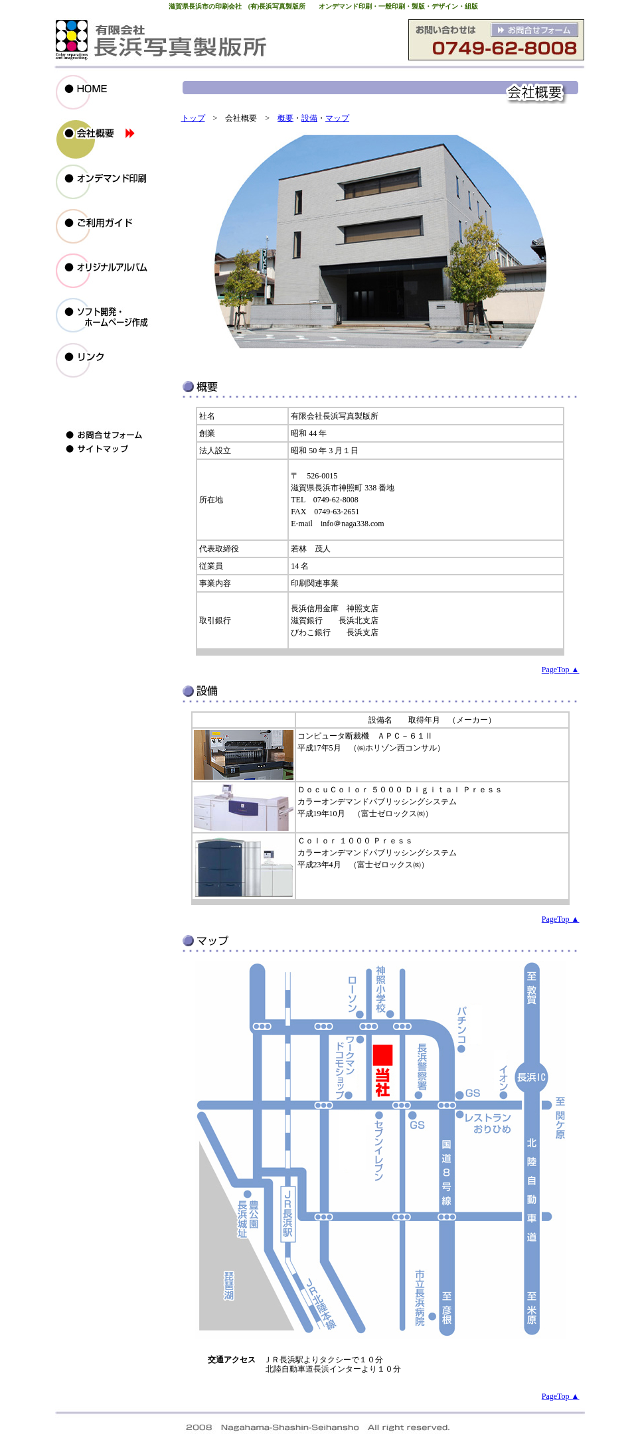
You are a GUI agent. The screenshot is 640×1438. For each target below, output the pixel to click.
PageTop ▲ (561, 669)
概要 (285, 118)
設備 (309, 118)
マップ (337, 118)
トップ (193, 118)
